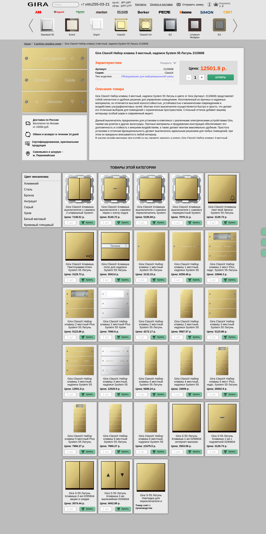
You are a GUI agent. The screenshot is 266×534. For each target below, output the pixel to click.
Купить (220, 77)
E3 (219, 34)
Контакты (140, 4)
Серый (28, 207)
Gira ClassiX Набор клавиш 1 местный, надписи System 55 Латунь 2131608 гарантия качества (186, 270)
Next (235, 25)
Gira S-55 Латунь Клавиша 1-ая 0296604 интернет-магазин (186, 438)
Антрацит (30, 201)
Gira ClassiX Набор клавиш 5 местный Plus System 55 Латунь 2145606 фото (80, 440)
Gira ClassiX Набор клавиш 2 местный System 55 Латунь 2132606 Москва (151, 326)
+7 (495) (95, 4)
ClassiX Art (146, 34)
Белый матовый (35, 219)
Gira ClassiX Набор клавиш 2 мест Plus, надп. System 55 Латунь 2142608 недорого (222, 268)
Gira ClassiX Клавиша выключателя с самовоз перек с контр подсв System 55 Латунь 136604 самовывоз (115, 212)
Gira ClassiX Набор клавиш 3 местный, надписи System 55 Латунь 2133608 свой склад (79, 384)
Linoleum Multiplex (195, 36)
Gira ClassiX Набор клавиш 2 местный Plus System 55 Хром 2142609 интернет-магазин (115, 327)
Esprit (96, 34)
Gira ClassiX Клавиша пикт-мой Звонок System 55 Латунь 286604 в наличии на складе (222, 212)
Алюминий (31, 183)
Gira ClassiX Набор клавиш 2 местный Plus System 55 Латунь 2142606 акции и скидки (79, 326)
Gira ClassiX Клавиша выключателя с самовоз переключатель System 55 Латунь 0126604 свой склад (151, 212)
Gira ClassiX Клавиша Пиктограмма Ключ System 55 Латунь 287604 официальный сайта (80, 270)
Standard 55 (47, 34)
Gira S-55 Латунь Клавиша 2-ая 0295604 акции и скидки (79, 496)
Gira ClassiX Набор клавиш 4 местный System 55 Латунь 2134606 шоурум (151, 383)
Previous (31, 25)
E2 (170, 34)
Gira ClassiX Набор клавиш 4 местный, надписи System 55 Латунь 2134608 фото (186, 383)
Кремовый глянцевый (39, 224)
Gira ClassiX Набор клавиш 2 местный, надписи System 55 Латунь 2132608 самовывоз (186, 327)
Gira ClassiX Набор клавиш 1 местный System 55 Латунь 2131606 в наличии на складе (151, 270)
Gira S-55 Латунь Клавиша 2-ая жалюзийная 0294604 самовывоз (115, 498)
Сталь (28, 189)
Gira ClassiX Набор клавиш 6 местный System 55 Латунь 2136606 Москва (115, 440)
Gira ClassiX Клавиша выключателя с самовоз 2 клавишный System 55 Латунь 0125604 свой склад (79, 212)
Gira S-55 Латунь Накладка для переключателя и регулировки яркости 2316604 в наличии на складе (151, 502)
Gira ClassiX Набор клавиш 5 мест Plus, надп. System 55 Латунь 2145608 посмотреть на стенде (222, 384)
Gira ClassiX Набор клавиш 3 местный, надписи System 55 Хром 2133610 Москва (115, 383)
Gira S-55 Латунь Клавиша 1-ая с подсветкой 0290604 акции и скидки (222, 440)
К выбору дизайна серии (48, 43)
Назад (27, 43)
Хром (27, 213)
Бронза (29, 195)
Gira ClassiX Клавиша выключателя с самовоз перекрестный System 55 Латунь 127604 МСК (186, 211)
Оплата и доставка (161, 4)
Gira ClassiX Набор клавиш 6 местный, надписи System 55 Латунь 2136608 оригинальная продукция (151, 443)
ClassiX (121, 34)
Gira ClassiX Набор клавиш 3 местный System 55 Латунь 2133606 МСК (222, 326)
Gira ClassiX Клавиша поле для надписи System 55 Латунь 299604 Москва (115, 268)
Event (72, 34)
